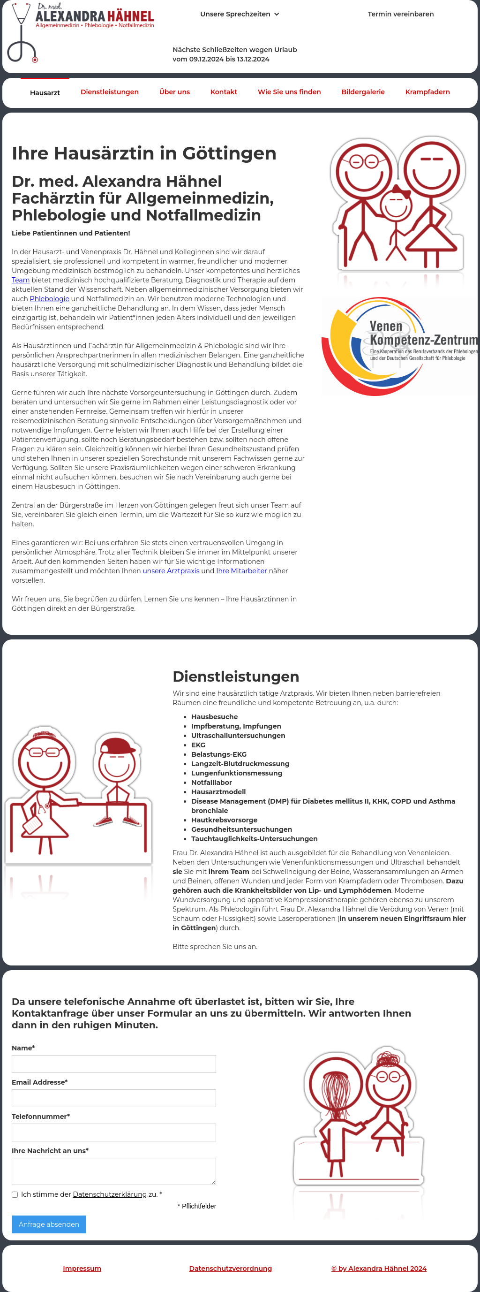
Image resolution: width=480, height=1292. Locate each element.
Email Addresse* (40, 1082)
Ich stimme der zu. (89, 1194)
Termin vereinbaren (401, 14)
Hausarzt (45, 93)
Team (21, 280)
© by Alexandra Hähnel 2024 (379, 1268)
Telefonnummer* (41, 1116)
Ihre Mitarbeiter (241, 571)
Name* (23, 1048)
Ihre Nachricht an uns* (50, 1151)
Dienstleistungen (110, 92)
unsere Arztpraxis (170, 571)
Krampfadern (427, 92)
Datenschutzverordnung (230, 1268)
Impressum (82, 1268)
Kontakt (224, 92)
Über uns (174, 92)
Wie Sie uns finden (289, 92)
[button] (240, 14)
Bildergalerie (363, 92)
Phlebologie (49, 299)
